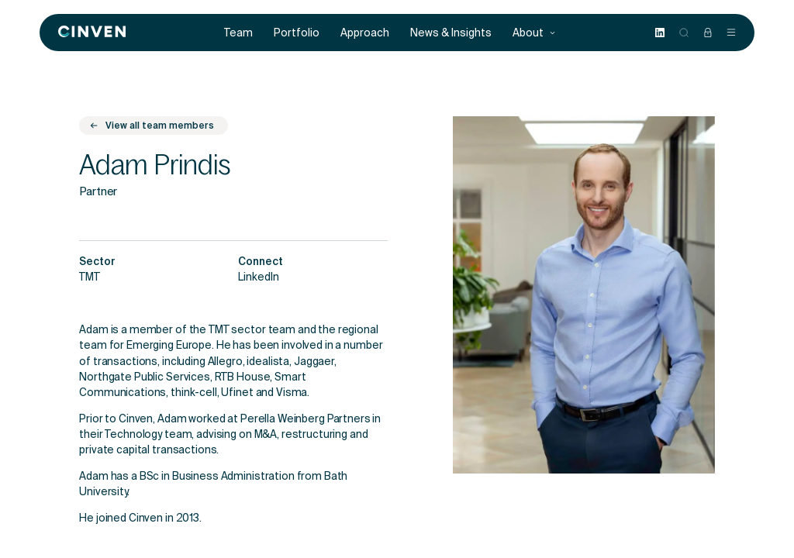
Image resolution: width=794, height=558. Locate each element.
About (534, 33)
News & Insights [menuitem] (451, 33)
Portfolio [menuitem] (296, 33)
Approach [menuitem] (364, 33)
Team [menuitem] (238, 33)
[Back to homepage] (92, 33)
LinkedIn (258, 278)
